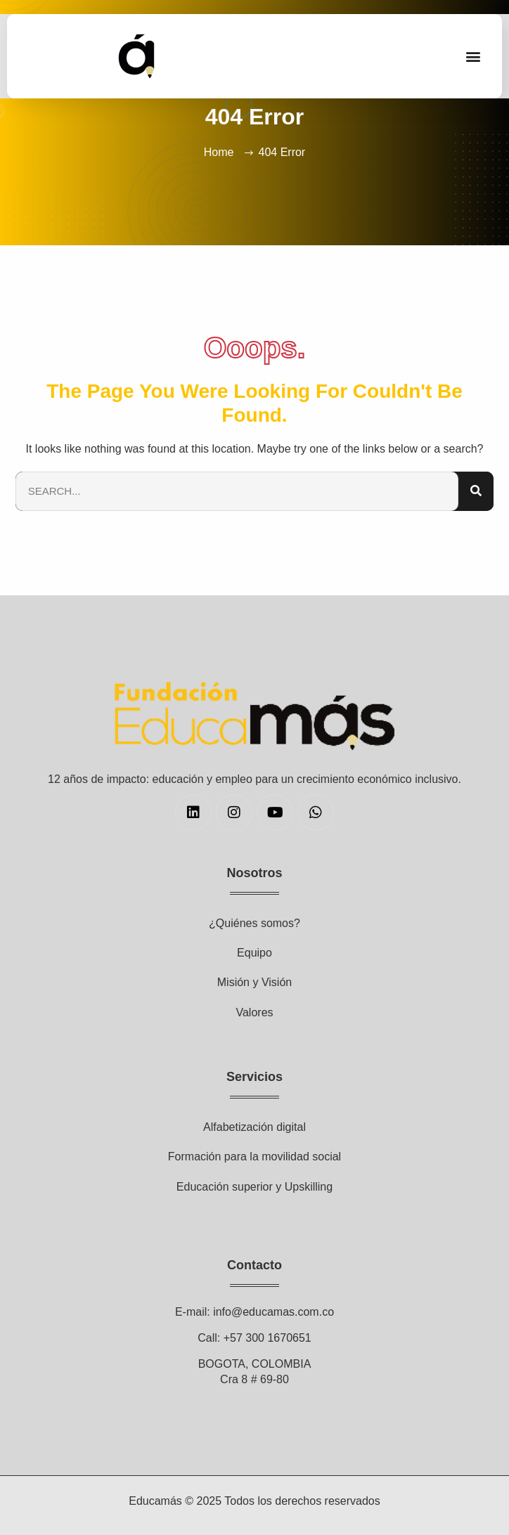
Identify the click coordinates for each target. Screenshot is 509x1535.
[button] (472, 56)
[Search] (476, 492)
